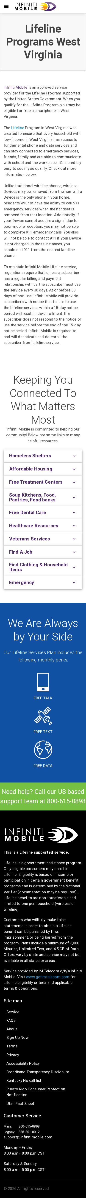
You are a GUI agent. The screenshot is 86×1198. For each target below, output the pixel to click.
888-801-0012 (29, 1132)
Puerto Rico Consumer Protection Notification (35, 1092)
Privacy (12, 1054)
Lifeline (17, 127)
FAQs (11, 1020)
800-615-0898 (66, 801)
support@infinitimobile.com (28, 1137)
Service (12, 1012)
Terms (11, 1046)
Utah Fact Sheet (20, 1103)
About (11, 1029)
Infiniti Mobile (15, 87)
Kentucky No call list (23, 1080)
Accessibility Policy (23, 1063)
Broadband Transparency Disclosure (37, 1072)
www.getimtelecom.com (47, 976)
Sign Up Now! (18, 1037)
